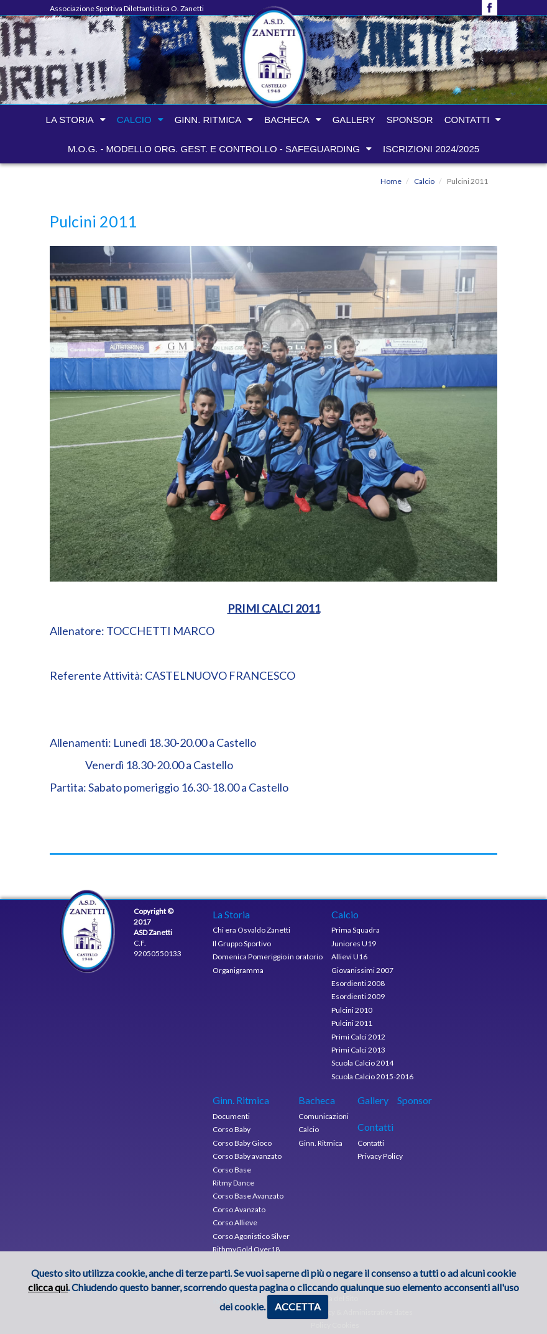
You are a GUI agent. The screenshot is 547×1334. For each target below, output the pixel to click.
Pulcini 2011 (351, 1023)
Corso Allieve (235, 1222)
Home (391, 181)
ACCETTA (298, 1306)
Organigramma (238, 970)
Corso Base (232, 1169)
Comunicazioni (323, 1116)
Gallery (354, 119)
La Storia (70, 119)
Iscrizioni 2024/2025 (431, 149)
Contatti (467, 119)
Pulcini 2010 (351, 1010)
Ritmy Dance (233, 1182)
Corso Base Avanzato (248, 1195)
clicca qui (48, 1287)
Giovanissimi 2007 (362, 970)
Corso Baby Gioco (242, 1143)
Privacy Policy (380, 1156)
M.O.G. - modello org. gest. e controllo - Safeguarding (214, 149)
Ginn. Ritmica (208, 119)
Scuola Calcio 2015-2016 (372, 1076)
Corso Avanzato (239, 1209)
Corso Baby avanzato (247, 1156)
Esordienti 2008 (358, 983)
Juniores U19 (353, 943)
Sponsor (410, 119)
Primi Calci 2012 (358, 1036)
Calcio (134, 119)
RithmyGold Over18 (246, 1249)
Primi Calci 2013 (358, 1049)
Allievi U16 (349, 956)
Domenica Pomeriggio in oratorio (268, 956)
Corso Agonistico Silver (251, 1236)
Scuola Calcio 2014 (362, 1062)
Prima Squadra (355, 929)
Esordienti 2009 (358, 996)
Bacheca (287, 119)
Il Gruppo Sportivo (242, 943)
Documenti (231, 1116)
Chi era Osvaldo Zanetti (251, 929)
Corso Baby (232, 1129)
